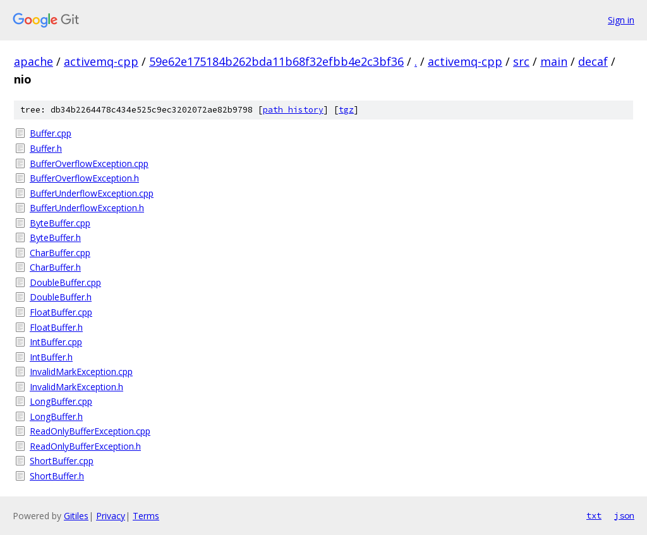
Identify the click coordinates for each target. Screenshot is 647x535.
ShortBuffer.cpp (62, 461)
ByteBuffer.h (55, 237)
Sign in (621, 20)
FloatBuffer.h (56, 327)
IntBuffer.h (51, 357)
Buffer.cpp (50, 133)
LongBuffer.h (56, 416)
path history (293, 109)
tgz (346, 109)
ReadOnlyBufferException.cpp (90, 431)
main (553, 61)
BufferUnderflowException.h (87, 208)
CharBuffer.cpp (60, 253)
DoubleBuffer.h (61, 297)
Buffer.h (46, 148)
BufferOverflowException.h (84, 178)
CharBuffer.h (55, 267)
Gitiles (76, 516)
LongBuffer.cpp (61, 401)
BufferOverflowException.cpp (89, 163)
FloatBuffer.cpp (61, 312)
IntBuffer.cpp (56, 342)
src (521, 61)
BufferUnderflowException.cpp (92, 193)
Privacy (110, 516)
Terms (146, 516)
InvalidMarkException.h (76, 387)
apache (33, 61)
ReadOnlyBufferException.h (85, 446)
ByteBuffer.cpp (60, 223)
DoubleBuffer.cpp (65, 282)
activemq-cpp (101, 61)
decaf (593, 61)
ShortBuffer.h (57, 476)
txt (594, 515)
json (624, 515)
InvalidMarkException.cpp (81, 372)
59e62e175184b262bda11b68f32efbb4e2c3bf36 (276, 61)
